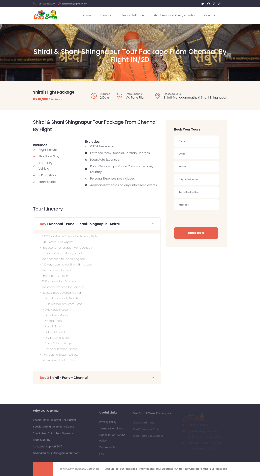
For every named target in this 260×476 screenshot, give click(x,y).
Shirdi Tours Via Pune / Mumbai (174, 15)
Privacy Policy (107, 423)
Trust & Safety (41, 441)
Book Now (196, 233)
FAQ (101, 455)
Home (87, 15)
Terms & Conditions (111, 430)
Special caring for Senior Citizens (53, 428)
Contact (209, 15)
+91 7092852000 (46, 3)
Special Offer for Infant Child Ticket (54, 421)
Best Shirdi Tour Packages (121, 469)
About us (106, 15)
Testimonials (107, 449)
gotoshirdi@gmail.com (74, 3)
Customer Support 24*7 (47, 448)
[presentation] (199, 218)
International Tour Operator (156, 469)
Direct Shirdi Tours (133, 15)
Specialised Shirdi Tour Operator (53, 435)
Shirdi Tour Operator (188, 469)
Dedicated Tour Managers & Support (56, 455)
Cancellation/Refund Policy (112, 439)
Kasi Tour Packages (215, 469)
